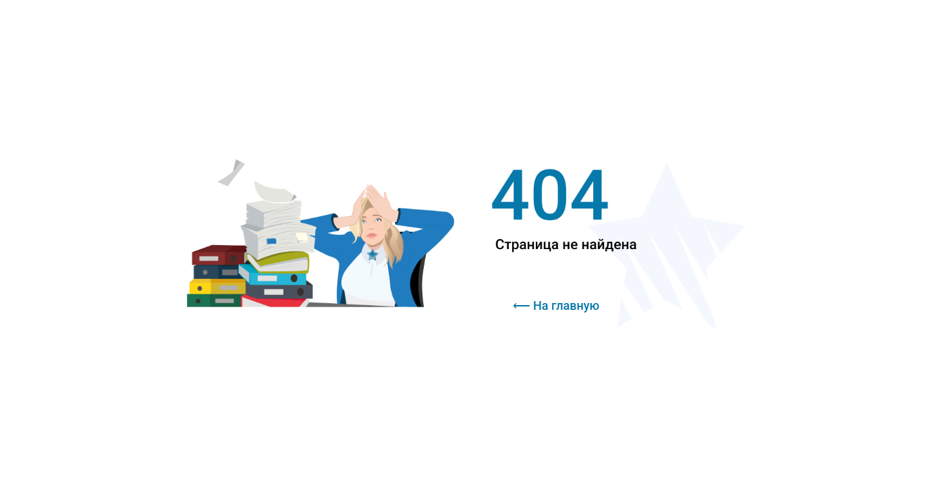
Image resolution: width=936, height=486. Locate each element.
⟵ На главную (556, 305)
